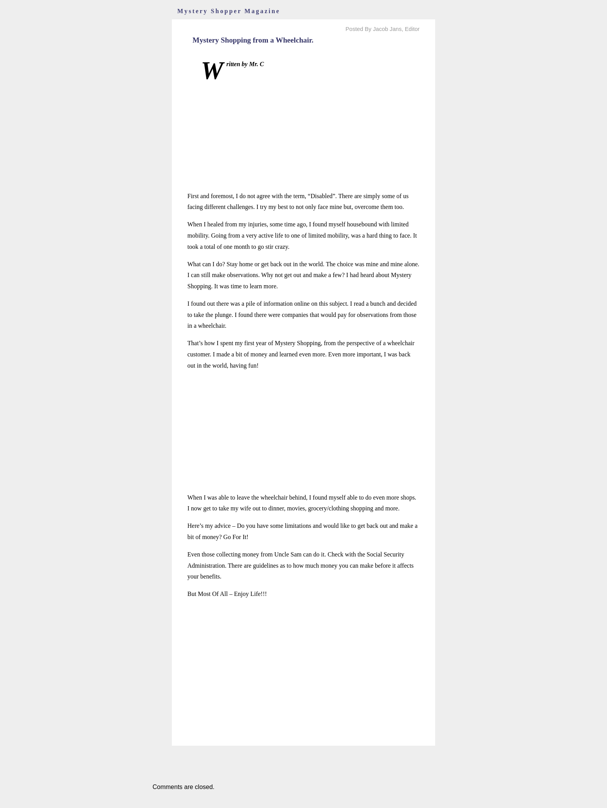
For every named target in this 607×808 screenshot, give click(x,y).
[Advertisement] (303, 136)
